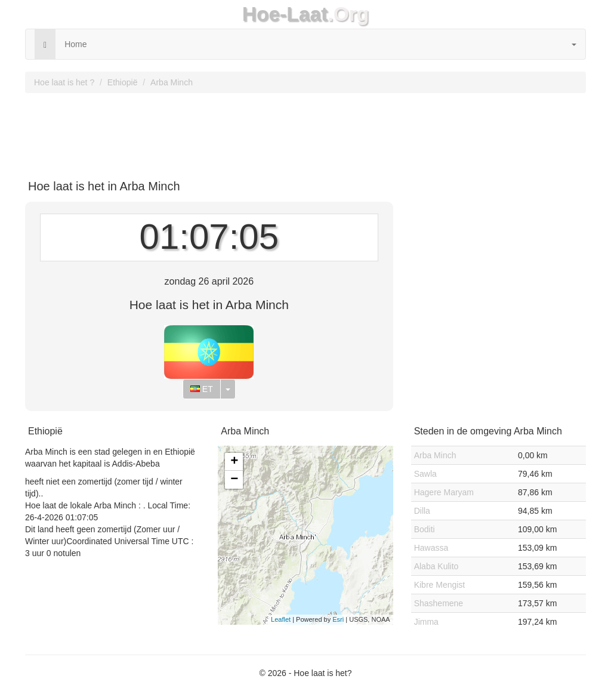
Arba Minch (171, 82)
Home (75, 44)
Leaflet (281, 619)
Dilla (422, 511)
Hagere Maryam (444, 492)
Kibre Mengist (439, 585)
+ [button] (234, 462)
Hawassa (431, 548)
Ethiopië (122, 82)
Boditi (424, 529)
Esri (338, 619)
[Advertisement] (305, 132)
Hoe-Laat (285, 14)
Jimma (426, 622)
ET (201, 389)
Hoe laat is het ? (64, 82)
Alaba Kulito (436, 566)
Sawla (425, 474)
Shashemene (439, 603)
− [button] (234, 480)
